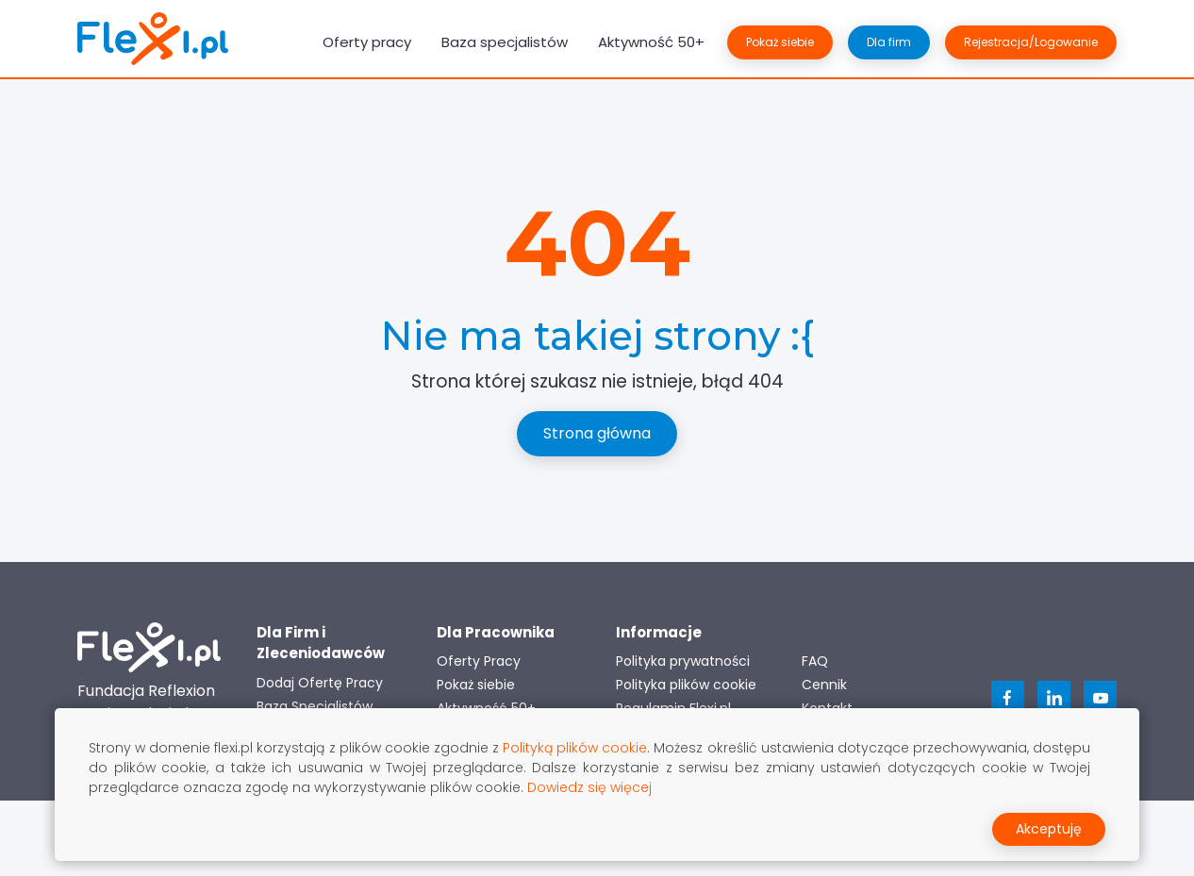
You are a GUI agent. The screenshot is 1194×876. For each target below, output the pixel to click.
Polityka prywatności (683, 661)
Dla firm (889, 42)
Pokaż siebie (780, 42)
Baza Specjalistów (315, 706)
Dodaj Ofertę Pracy (320, 682)
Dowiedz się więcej (589, 787)
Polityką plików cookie (575, 747)
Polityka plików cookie (686, 684)
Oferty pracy (367, 42)
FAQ (815, 661)
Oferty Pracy (479, 661)
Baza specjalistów (504, 42)
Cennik (824, 684)
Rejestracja (1031, 42)
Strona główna (597, 433)
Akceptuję (1049, 828)
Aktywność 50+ (651, 42)
